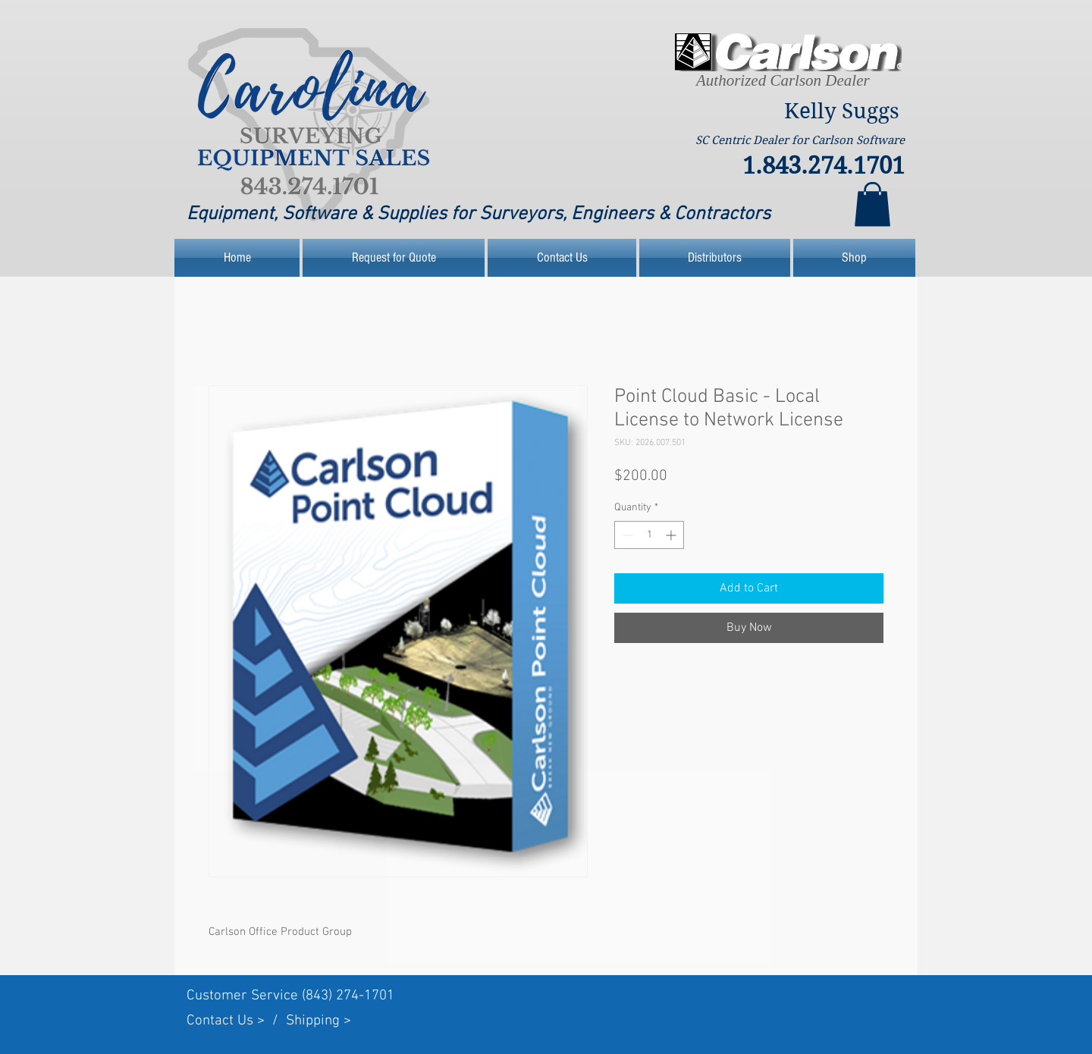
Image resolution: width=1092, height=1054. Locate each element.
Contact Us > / (236, 1021)
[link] (872, 204)
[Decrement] (626, 535)
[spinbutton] (649, 535)
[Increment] (672, 535)
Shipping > (318, 1021)
